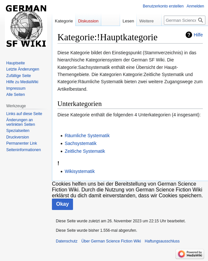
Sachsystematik (80, 143)
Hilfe (198, 34)
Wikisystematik (80, 171)
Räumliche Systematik (87, 135)
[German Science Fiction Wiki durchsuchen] (184, 20)
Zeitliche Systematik (85, 151)
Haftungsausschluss (162, 241)
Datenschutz (67, 241)
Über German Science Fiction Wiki (111, 241)
